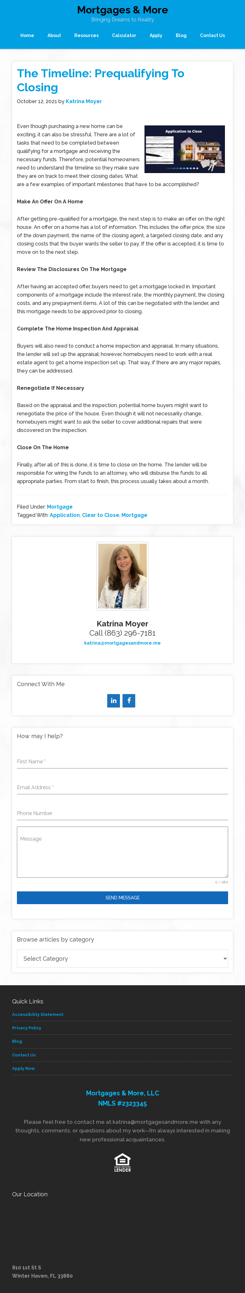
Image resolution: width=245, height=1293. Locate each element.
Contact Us (24, 1055)
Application (65, 515)
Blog (17, 1041)
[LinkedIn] (113, 700)
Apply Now (23, 1068)
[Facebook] (128, 700)
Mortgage (60, 507)
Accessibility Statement (37, 1014)
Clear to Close (100, 515)
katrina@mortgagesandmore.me (122, 643)
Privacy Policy (26, 1027)
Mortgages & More (122, 10)
